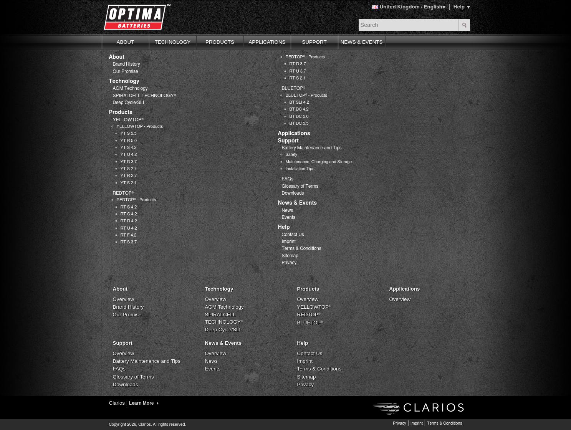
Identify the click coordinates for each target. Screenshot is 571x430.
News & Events (297, 203)
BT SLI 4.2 (299, 102)
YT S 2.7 (129, 169)
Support (288, 141)
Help (459, 7)
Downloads (293, 193)
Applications (294, 133)
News (287, 210)
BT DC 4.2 (299, 109)
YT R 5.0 (129, 141)
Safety (292, 154)
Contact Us (293, 234)
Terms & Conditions (301, 248)
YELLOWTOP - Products (140, 126)
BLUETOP (294, 88)
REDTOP (123, 193)
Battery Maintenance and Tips (312, 148)
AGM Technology (130, 88)
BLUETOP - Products (306, 95)
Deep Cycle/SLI (128, 102)
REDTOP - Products (136, 200)
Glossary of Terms (300, 186)
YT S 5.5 (129, 133)
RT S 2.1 (298, 78)
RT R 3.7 (298, 64)
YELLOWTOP (128, 119)
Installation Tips (300, 169)
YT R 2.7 (129, 176)
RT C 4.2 (129, 214)
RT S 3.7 (129, 242)
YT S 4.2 (129, 148)
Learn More (144, 403)
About (116, 57)
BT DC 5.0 (299, 116)
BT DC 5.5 (299, 123)
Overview (123, 299)
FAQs (288, 179)
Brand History (126, 64)
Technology (124, 81)
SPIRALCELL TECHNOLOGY (144, 95)
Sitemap (290, 255)
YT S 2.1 (129, 183)
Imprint (289, 241)
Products (120, 112)
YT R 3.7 (129, 162)
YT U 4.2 (129, 154)
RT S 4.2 (129, 207)
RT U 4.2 (129, 228)
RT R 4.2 (129, 221)
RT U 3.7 (298, 71)
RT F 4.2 (129, 235)
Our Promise (125, 71)
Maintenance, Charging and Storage (319, 162)
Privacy (289, 262)
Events (289, 217)
